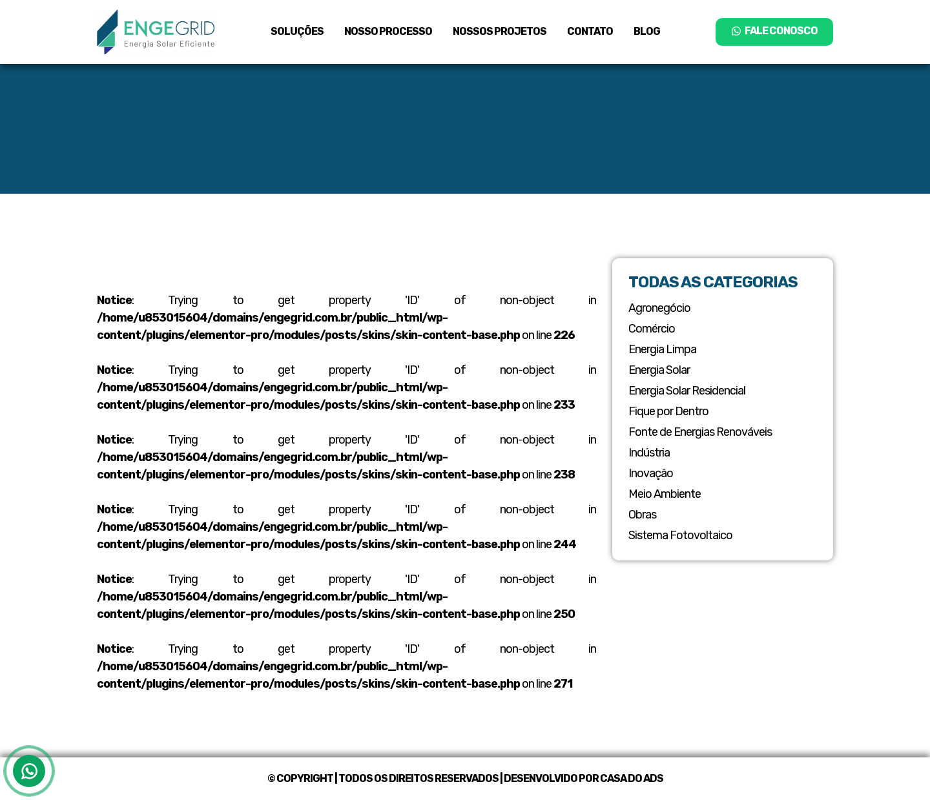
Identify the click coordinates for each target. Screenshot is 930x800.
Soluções (297, 31)
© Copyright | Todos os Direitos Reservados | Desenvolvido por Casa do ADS (465, 778)
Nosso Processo (388, 31)
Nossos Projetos (499, 31)
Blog (647, 31)
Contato (590, 31)
